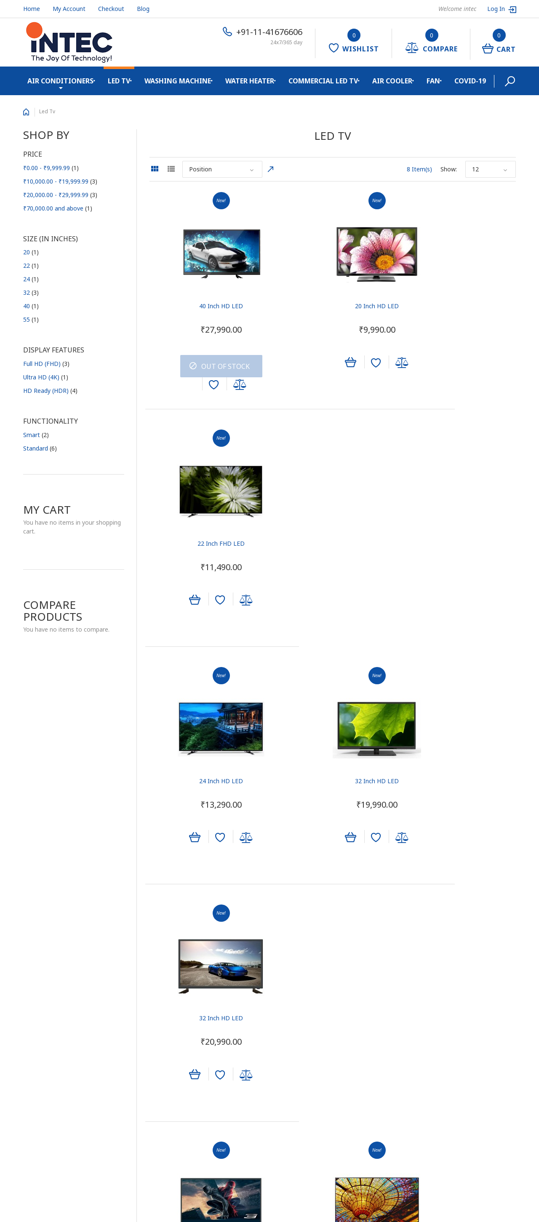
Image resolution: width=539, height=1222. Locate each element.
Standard (40, 448)
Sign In (285, 981)
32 (31, 292)
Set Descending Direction (270, 169)
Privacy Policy (41, 1061)
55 (31, 319)
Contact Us (38, 995)
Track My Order (297, 1021)
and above (57, 208)
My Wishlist (291, 1008)
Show (448, 169)
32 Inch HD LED (332, 536)
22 (31, 265)
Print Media (165, 995)
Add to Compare (225, 387)
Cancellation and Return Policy (65, 1075)
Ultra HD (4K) (45, 377)
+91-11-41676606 (269, 31)
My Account (69, 9)
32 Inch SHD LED (205, 763)
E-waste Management (53, 1021)
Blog (143, 9)
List (171, 169)
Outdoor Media (170, 1008)
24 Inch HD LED (206, 536)
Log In (497, 9)
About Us (35, 981)
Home (31, 9)
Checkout (111, 9)
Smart (36, 435)
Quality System (44, 1008)
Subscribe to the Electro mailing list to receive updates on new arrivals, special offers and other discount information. (458, 994)
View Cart (289, 995)
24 (31, 279)
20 (31, 252)
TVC (154, 981)
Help (282, 1035)
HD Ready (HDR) (50, 391)
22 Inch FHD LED (459, 308)
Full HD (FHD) (46, 364)
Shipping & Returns (49, 1035)
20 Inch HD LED (332, 308)
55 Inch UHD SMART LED (332, 763)
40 (31, 306)
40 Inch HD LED (206, 308)
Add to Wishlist (198, 387)
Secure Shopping (46, 1048)
